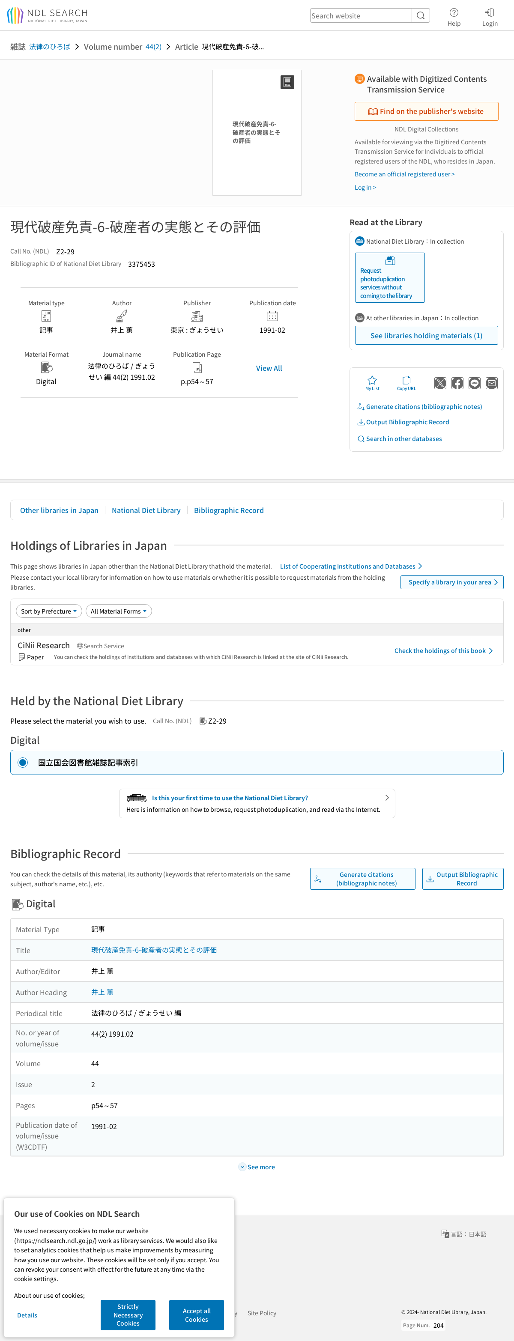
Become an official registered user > (405, 174)
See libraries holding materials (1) (427, 335)
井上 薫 (102, 991)
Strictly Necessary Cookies (128, 1314)
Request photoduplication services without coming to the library (386, 277)
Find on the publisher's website (426, 111)
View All (269, 368)
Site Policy (262, 1312)
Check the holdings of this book (445, 651)
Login (490, 16)
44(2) (153, 46)
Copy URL (406, 383)
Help (454, 16)
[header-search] (370, 15)
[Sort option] (49, 611)
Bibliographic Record (229, 510)
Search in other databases (399, 438)
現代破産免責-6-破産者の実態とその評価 (154, 950)
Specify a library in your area (455, 582)
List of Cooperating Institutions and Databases (352, 566)
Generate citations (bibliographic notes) (419, 406)
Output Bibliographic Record (403, 421)
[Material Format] (119, 611)
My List (372, 383)
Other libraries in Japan (59, 510)
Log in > (366, 187)
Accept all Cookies (197, 1314)
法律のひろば (49, 46)
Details (27, 1315)
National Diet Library (146, 510)
